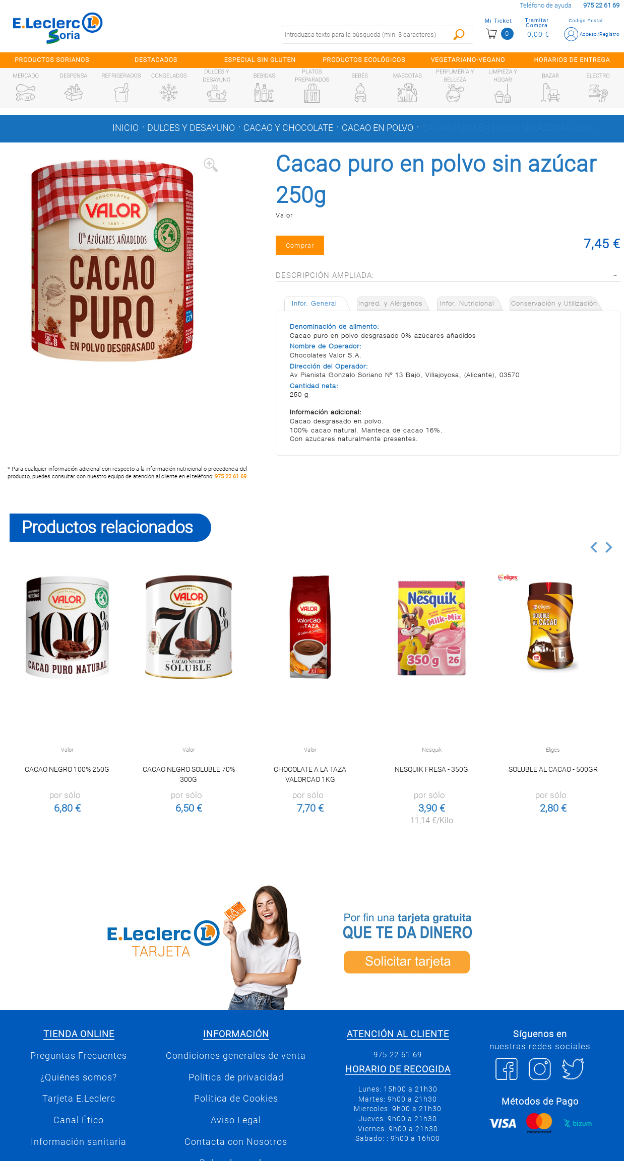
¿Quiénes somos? (78, 1077)
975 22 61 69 (230, 476)
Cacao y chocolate (288, 127)
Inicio (125, 127)
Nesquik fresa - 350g (431, 769)
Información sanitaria (79, 1142)
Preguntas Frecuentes (78, 1056)
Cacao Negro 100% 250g (67, 769)
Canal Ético (78, 1120)
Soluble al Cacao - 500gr (553, 769)
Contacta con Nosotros (235, 1142)
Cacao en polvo (377, 127)
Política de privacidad (236, 1077)
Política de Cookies (236, 1099)
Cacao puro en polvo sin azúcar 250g (508, 127)
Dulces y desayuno (191, 127)
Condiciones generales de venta (236, 1056)
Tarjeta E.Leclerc (78, 1099)
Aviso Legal (236, 1120)
